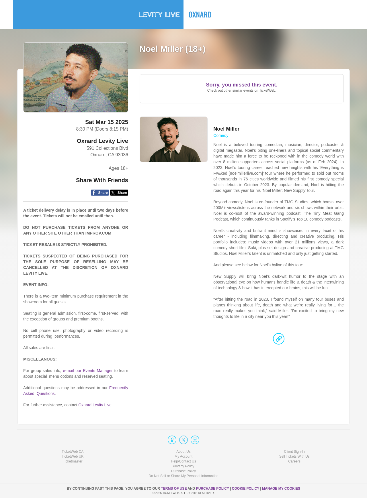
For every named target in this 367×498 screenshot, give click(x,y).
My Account (183, 456)
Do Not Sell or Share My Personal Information (183, 476)
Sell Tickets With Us (294, 456)
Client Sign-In (294, 452)
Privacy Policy (183, 466)
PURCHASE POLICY (213, 489)
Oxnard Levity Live (102, 141)
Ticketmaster (72, 461)
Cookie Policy (246, 489)
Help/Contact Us (183, 461)
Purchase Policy (183, 471)
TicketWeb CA (72, 452)
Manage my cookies (281, 489)
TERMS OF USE (174, 489)
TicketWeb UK (72, 456)
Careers (294, 461)
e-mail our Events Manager (88, 370)
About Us (183, 452)
